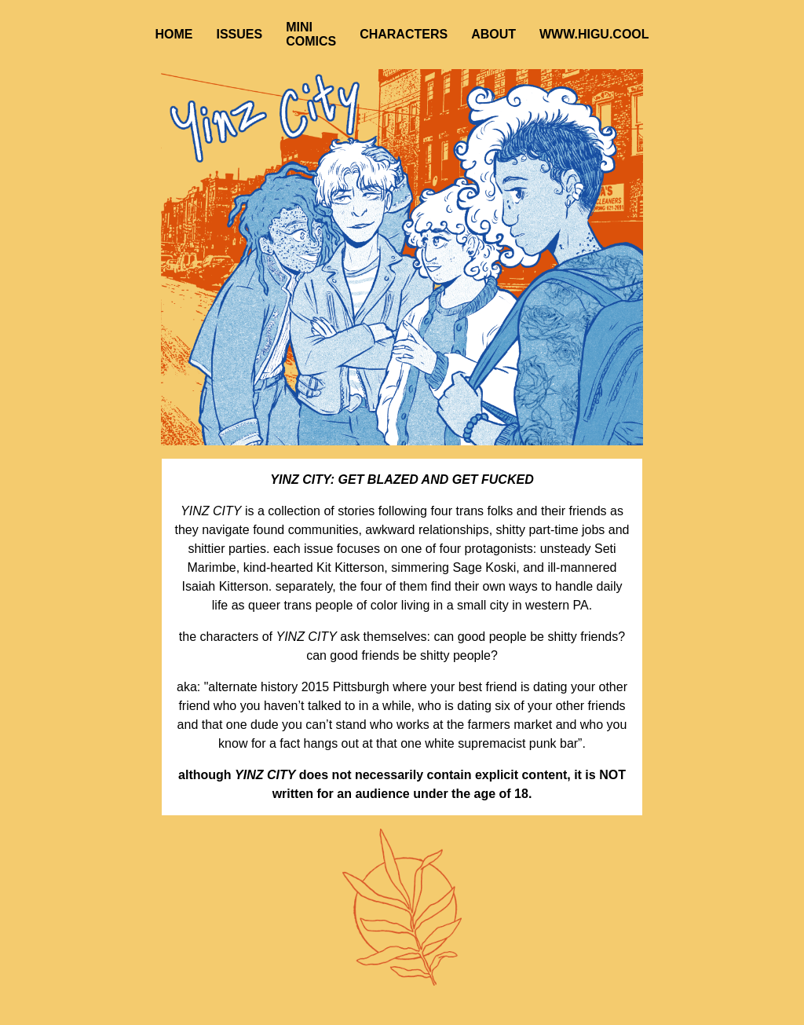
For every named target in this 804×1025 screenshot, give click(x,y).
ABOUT (493, 34)
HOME (173, 34)
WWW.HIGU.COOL (594, 34)
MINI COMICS (311, 34)
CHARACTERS (404, 34)
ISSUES (239, 34)
